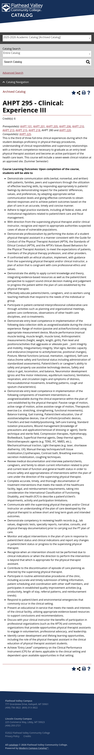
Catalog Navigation (17, 82)
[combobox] (47, 38)
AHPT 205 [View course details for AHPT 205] (52, 126)
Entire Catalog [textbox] (11, 53)
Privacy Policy (12, 736)
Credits (27, 736)
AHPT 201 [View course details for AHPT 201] (39, 126)
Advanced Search (13, 73)
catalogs (13, 744)
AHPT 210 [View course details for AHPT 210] (78, 126)
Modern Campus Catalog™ (33, 748)
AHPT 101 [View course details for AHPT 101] (26, 126)
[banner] (22, 10)
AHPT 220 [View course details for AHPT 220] (65, 130)
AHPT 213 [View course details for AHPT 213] (8, 130)
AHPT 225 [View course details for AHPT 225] (25, 134)
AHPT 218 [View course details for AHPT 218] (34, 130)
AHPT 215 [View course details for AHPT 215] (21, 130)
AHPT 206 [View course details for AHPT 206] (65, 126)
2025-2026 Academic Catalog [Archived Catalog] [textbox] (32, 37)
